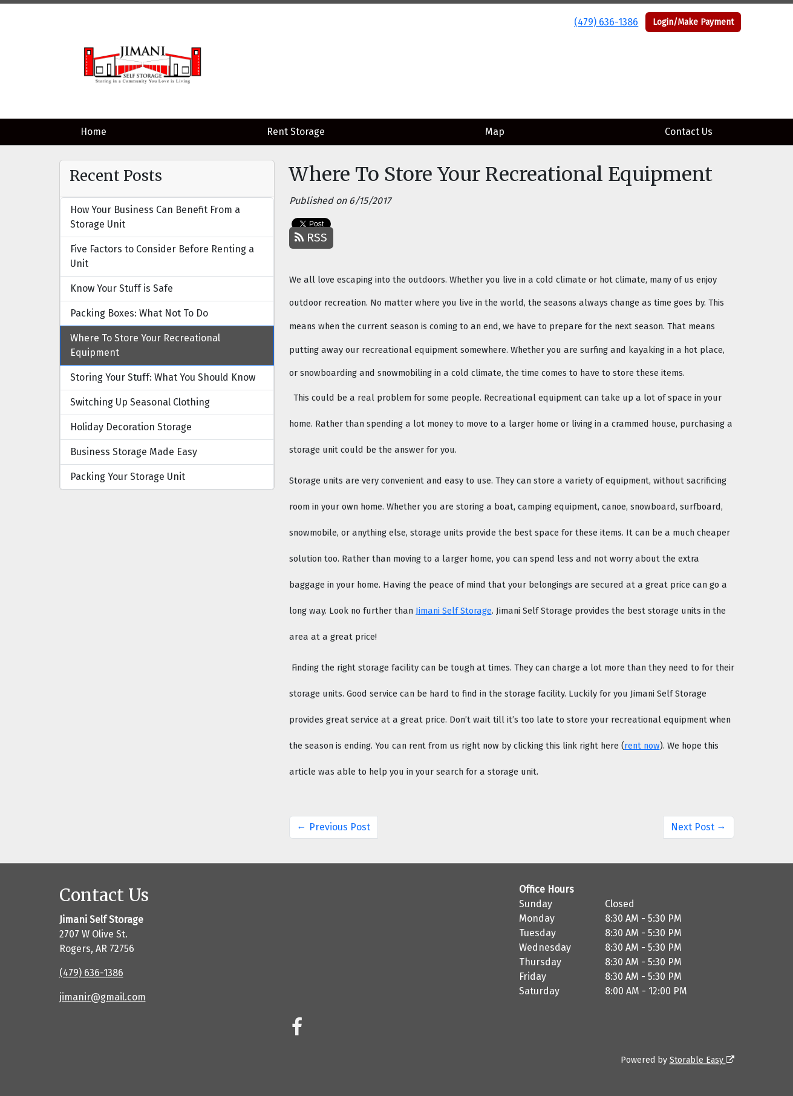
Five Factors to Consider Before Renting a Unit (162, 256)
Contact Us (689, 131)
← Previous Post (333, 827)
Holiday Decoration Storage (131, 427)
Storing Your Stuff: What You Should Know (162, 377)
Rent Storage (296, 131)
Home (93, 131)
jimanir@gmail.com (102, 997)
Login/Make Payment (693, 22)
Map (494, 131)
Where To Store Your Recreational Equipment (145, 345)
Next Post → (698, 827)
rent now (642, 745)
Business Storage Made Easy (133, 452)
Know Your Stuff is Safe (121, 288)
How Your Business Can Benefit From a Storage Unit (155, 217)
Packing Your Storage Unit (127, 476)
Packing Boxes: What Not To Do (139, 313)
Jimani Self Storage (454, 610)
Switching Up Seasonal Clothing (140, 402)
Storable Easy (702, 1060)
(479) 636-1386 (606, 22)
